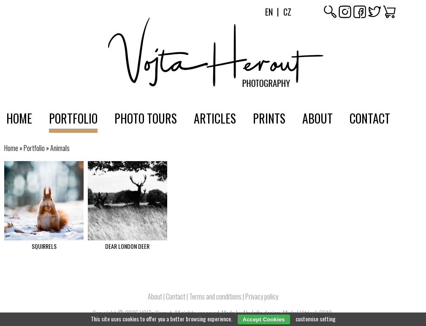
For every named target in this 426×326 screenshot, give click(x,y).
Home (19, 118)
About (317, 118)
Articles (215, 118)
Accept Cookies (264, 319)
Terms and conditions (215, 296)
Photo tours (145, 118)
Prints (269, 118)
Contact (370, 118)
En (269, 11)
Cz (287, 11)
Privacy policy (261, 296)
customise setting (316, 318)
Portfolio (73, 118)
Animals (60, 148)
